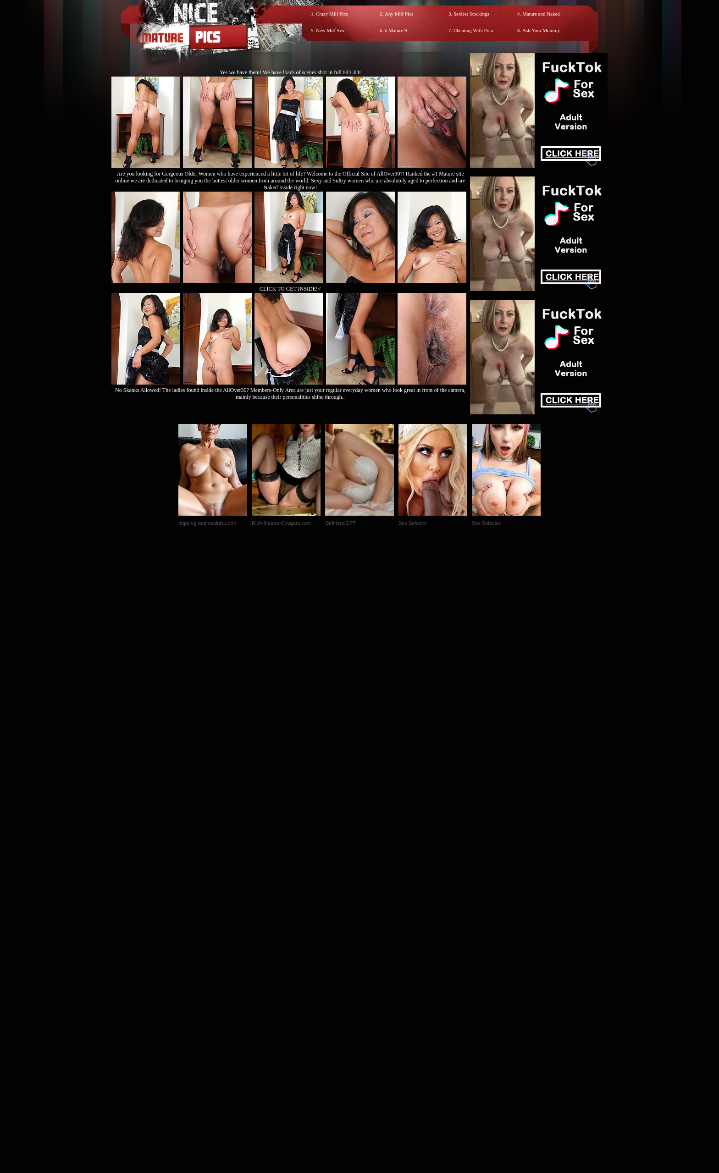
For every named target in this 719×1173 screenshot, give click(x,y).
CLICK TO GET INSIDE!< (290, 289)
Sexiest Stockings (471, 14)
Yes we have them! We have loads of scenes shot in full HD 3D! (290, 72)
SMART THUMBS (375, 981)
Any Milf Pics (399, 14)
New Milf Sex (330, 30)
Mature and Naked (541, 14)
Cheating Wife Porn (473, 30)
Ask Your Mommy (541, 30)
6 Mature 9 (396, 30)
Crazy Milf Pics (332, 14)
